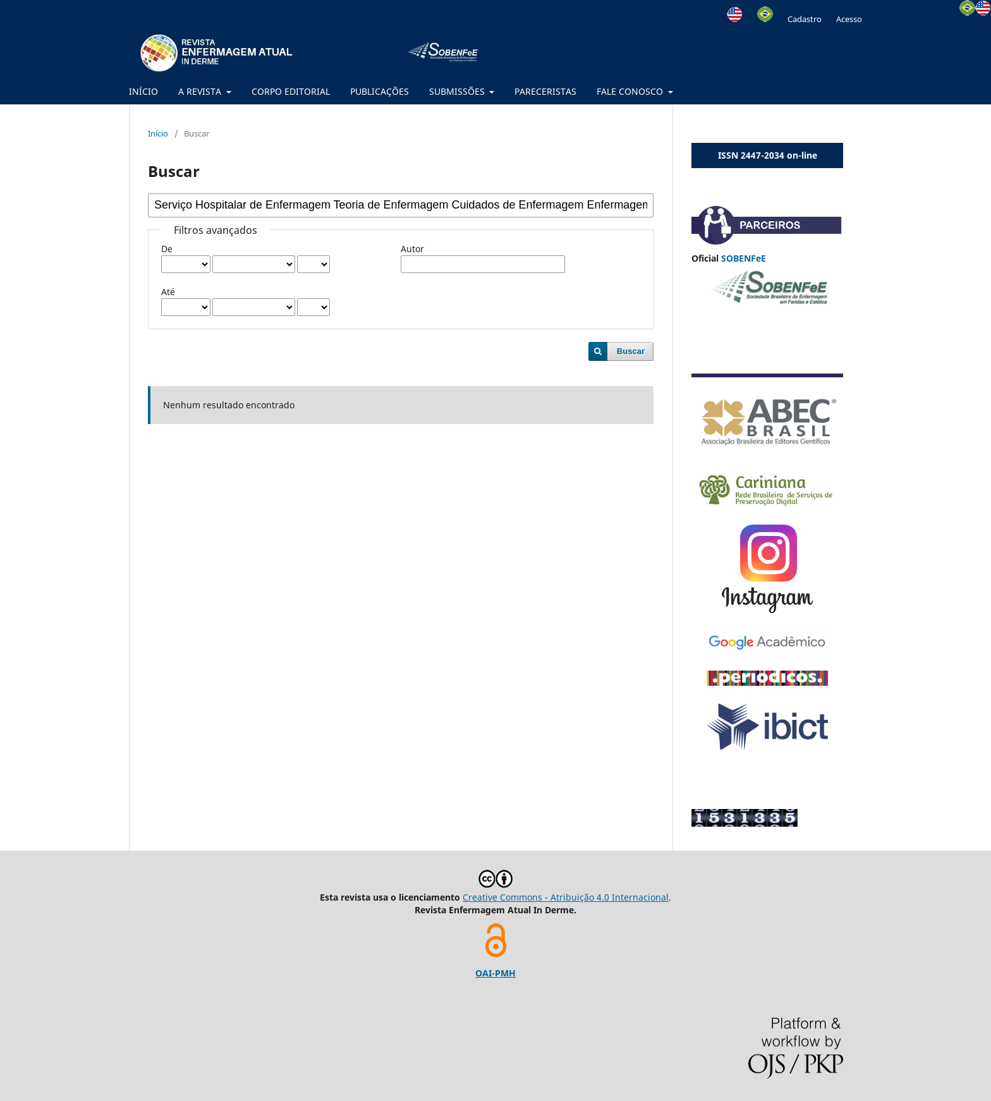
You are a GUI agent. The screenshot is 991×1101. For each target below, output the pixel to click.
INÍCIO (143, 91)
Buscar (631, 351)
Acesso (849, 19)
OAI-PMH (495, 973)
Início (158, 133)
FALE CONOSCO (631, 91)
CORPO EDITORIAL (291, 91)
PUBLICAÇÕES (379, 91)
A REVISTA (201, 91)
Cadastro (804, 19)
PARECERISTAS (545, 91)
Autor (412, 249)
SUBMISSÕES (458, 91)
